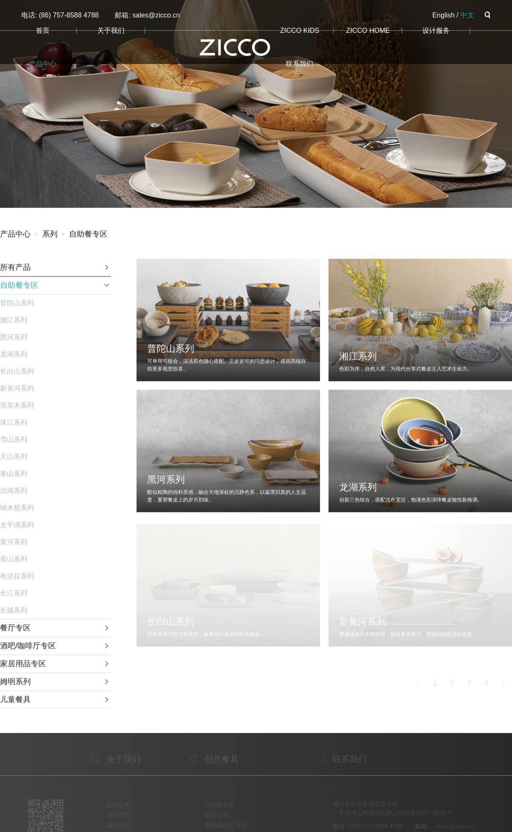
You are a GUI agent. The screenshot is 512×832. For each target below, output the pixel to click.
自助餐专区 (88, 235)
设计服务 (436, 30)
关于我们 (111, 30)
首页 (42, 30)
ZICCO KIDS (300, 30)
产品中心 (42, 63)
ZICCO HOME (368, 30)
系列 (50, 235)
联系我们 (299, 63)
